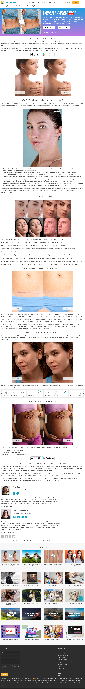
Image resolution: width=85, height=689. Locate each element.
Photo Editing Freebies (63, 659)
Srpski (68, 682)
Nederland (56, 678)
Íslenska (3, 682)
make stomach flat (6, 387)
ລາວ (25, 682)
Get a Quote (67, 2)
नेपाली (61, 682)
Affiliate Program (61, 666)
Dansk (25, 678)
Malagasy (44, 682)
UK (1, 680)
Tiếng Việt (76, 678)
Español (38, 678)
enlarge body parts (17, 387)
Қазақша (11, 682)
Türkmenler (7, 685)
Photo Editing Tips (31, 6)
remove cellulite (74, 190)
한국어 (8, 680)
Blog (55, 2)
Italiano (47, 678)
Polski (61, 678)
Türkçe (81, 678)
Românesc (71, 678)
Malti (54, 682)
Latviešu (28, 682)
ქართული (78, 680)
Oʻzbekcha (19, 685)
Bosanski (50, 680)
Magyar (51, 678)
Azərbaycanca (44, 680)
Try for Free (76, 2)
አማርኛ (69, 680)
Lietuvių (33, 682)
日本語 (4, 680)
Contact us (60, 673)
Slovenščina (73, 682)
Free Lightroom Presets (63, 664)
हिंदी (25, 680)
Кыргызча (21, 682)
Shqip (33, 680)
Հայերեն (37, 680)
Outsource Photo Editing (63, 655)
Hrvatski (62, 680)
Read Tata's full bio (6, 506)
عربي (18, 680)
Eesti (66, 680)
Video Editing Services (62, 652)
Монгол (57, 682)
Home (29, 2)
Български (55, 680)
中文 (12, 680)
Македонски (38, 682)
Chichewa (49, 682)
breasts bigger (65, 190)
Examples (40, 2)
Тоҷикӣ (2, 685)
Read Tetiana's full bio (7, 532)
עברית (6, 682)
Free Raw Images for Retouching (65, 661)
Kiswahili (16, 682)
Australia (9, 678)
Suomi (73, 680)
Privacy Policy (14, 667)
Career (59, 675)
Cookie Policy (61, 670)
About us (60, 671)
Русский (21, 680)
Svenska (78, 682)
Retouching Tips (61, 657)
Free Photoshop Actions (63, 662)
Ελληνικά (29, 680)
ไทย (15, 680)
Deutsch (30, 678)
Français (43, 678)
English (34, 678)
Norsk (64, 682)
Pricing (45, 2)
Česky (21, 678)
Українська (13, 685)
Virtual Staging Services (63, 653)
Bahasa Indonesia (16, 678)
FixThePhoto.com (8, 671)
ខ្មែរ (58, 680)
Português (65, 678)
